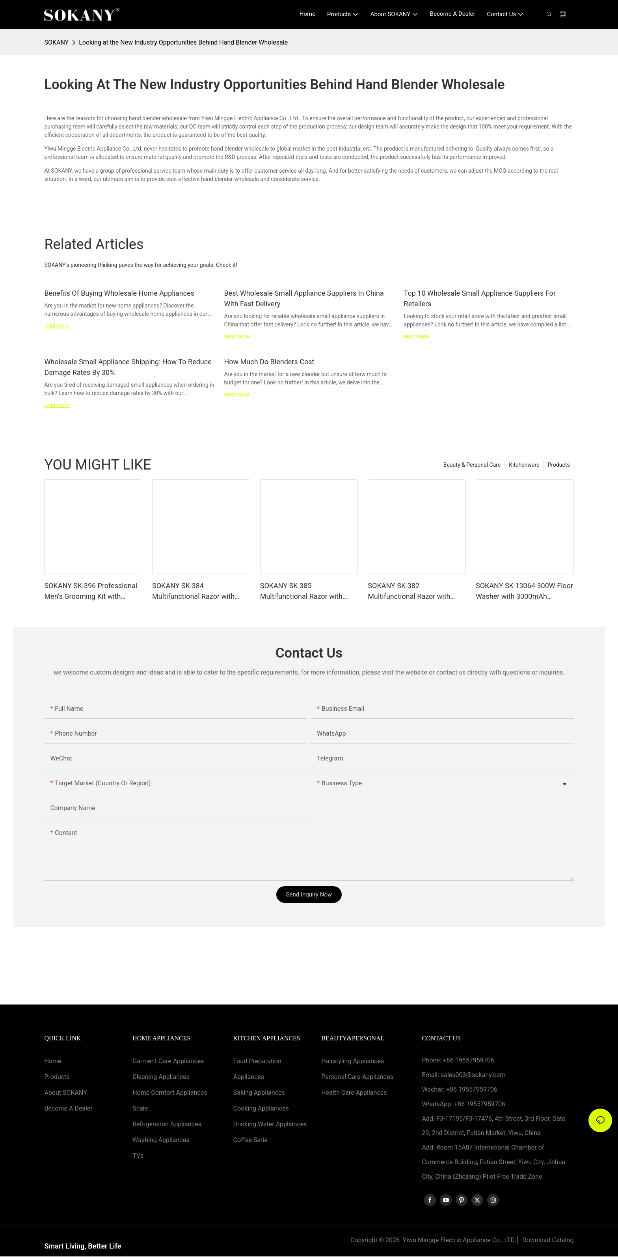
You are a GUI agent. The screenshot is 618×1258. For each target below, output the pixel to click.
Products (558, 465)
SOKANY (56, 42)
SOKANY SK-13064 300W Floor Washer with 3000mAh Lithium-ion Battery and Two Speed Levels (524, 591)
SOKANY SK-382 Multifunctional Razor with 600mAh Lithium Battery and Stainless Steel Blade (413, 591)
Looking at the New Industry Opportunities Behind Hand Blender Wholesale (183, 42)
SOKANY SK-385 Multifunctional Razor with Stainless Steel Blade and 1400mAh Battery (301, 591)
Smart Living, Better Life (82, 1247)
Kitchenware (524, 465)
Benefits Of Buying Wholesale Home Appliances (119, 293)
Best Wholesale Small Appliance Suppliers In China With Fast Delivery (303, 298)
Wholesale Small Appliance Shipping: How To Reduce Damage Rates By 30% (127, 367)
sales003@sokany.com (473, 1075)
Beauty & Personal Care (472, 465)
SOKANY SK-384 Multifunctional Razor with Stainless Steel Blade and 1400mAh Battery (193, 591)
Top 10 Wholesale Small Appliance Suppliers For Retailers (480, 298)
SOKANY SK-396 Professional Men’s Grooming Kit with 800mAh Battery (90, 591)
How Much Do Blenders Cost (269, 362)
